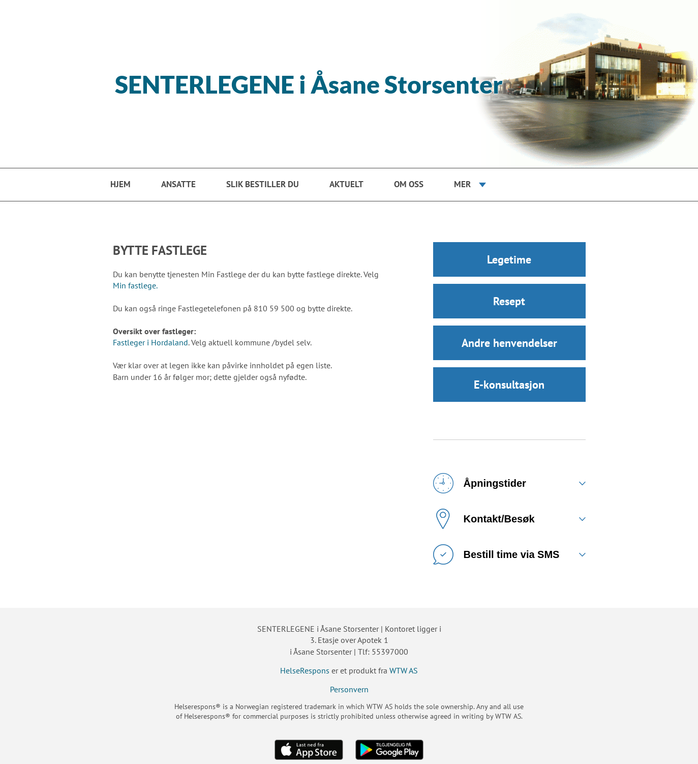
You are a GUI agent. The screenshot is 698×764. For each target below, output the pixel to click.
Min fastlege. (135, 285)
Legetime (509, 259)
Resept (509, 301)
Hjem (120, 184)
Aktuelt (346, 184)
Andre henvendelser (509, 343)
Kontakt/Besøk (484, 519)
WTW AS (403, 670)
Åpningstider (479, 483)
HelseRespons (304, 670)
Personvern (349, 689)
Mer (462, 184)
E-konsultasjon (509, 384)
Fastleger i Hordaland (150, 342)
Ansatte (178, 184)
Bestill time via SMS (496, 554)
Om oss (408, 184)
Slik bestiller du (262, 184)
